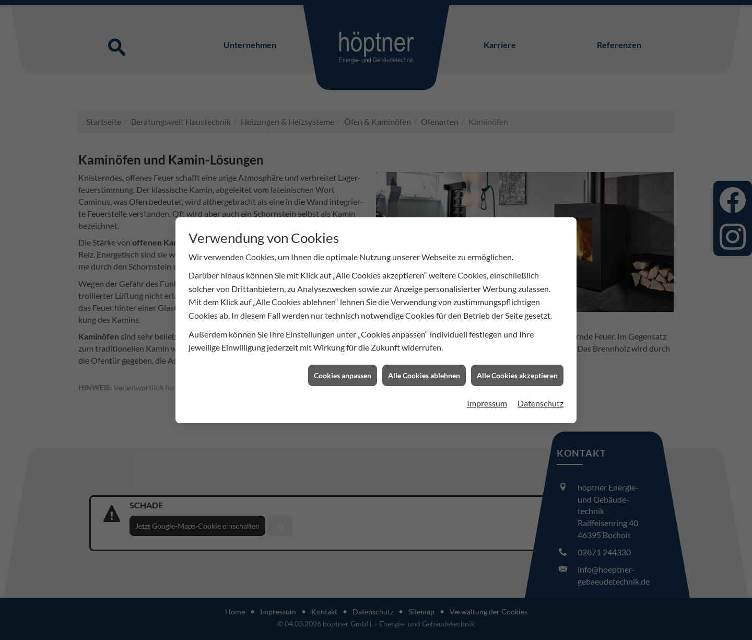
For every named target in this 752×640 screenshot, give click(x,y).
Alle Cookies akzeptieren (517, 368)
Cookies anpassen (342, 368)
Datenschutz (540, 396)
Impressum (487, 396)
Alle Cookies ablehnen (424, 368)
